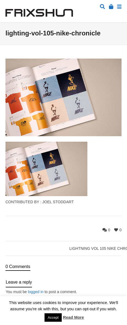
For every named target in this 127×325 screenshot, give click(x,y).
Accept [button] (53, 317)
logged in (35, 292)
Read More (73, 317)
